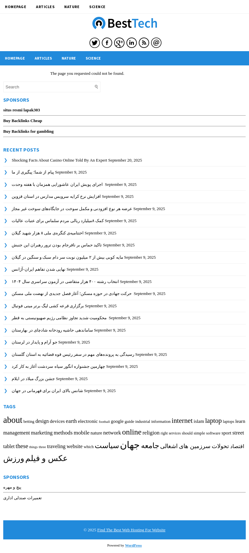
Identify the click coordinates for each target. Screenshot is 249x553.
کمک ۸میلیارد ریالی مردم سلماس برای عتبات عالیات (58, 220)
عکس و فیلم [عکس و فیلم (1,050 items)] (46, 458)
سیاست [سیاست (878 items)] (107, 445)
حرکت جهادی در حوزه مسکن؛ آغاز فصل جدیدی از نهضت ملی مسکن (72, 293)
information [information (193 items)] (161, 421)
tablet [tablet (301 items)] (9, 446)
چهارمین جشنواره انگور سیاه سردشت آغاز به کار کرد (58, 366)
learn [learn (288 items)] (240, 421)
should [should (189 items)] (187, 433)
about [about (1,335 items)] (12, 420)
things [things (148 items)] (33, 447)
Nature (71, 6)
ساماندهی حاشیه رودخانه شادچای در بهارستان (52, 330)
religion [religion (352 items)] (151, 433)
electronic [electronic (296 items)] (88, 421)
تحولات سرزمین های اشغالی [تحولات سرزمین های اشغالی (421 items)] (194, 446)
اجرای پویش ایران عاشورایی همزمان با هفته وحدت (58, 184)
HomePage (15, 6)
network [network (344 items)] (112, 433)
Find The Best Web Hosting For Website (131, 529)
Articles (45, 6)
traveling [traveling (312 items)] (56, 446)
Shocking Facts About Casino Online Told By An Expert (59, 160)
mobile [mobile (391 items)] (81, 432)
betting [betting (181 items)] (28, 421)
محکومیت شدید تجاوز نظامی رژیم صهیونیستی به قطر (60, 317)
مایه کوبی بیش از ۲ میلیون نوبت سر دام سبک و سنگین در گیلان (67, 257)
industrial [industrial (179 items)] (142, 421)
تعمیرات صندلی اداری (22, 497)
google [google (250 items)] (117, 421)
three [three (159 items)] (42, 447)
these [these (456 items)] (22, 446)
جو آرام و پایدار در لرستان (34, 342)
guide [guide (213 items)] (130, 421)
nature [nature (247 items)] (96, 432)
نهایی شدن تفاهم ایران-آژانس (38, 269)
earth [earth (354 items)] (71, 421)
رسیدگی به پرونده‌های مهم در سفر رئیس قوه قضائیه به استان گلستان (73, 354)
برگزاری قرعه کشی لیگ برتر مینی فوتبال (48, 305)
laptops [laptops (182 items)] (228, 421)
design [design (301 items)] (42, 421)
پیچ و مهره (12, 487)
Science (97, 6)
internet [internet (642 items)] (182, 420)
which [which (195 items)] (89, 447)
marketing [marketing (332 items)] (42, 433)
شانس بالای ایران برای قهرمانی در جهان (47, 390)
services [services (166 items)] (175, 433)
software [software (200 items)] (213, 433)
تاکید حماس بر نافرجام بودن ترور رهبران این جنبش (57, 245)
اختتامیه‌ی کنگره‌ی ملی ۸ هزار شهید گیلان (48, 233)
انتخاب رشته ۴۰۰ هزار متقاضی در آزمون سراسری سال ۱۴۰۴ (65, 281)
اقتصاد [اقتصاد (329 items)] (237, 446)
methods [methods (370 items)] (63, 433)
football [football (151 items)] (104, 421)
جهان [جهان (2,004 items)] (130, 445)
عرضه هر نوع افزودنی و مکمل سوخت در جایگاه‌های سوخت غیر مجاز (72, 208)
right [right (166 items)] (164, 433)
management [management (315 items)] (16, 432)
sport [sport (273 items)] (226, 432)
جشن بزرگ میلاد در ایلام (33, 378)
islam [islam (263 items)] (199, 421)
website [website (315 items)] (74, 446)
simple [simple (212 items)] (199, 433)
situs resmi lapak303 (21, 109)
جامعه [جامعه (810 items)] (150, 446)
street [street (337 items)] (238, 433)
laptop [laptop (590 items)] (213, 420)
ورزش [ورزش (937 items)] (13, 458)
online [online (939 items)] (132, 432)
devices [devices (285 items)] (57, 421)
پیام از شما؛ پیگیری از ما (33, 172)
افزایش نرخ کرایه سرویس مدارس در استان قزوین (56, 196)
